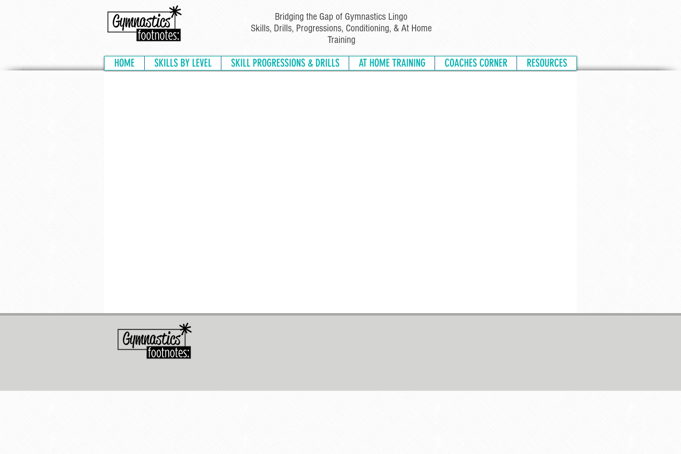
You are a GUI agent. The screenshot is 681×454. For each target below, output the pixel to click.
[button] (182, 63)
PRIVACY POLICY (495, 376)
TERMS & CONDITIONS (441, 376)
